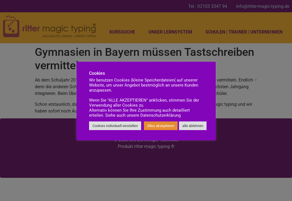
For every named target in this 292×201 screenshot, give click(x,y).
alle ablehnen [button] (192, 126)
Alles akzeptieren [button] (160, 126)
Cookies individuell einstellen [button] (115, 126)
